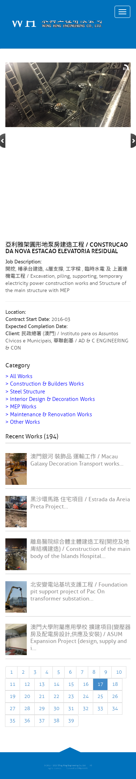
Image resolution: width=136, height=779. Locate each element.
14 (56, 684)
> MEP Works (20, 406)
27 (12, 708)
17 (100, 684)
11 (12, 684)
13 (42, 684)
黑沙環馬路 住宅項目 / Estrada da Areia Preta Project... (80, 503)
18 (115, 684)
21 (42, 696)
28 (27, 708)
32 (86, 708)
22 (56, 696)
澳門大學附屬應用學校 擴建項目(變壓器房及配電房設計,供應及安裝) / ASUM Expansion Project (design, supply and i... (80, 638)
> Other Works (22, 422)
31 (71, 708)
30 (56, 708)
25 (100, 696)
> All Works (18, 376)
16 (86, 684)
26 (115, 696)
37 (42, 721)
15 (71, 684)
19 (12, 696)
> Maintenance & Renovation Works (48, 414)
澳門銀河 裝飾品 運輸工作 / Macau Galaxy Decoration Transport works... (77, 460)
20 (27, 696)
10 (119, 672)
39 (71, 721)
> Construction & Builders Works (44, 384)
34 (115, 708)
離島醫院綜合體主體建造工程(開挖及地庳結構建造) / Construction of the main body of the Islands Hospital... (80, 549)
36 (27, 721)
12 (27, 684)
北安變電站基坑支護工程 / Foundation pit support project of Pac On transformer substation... (78, 592)
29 (42, 708)
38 (56, 721)
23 (71, 696)
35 (12, 721)
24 (86, 696)
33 (100, 708)
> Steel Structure (25, 391)
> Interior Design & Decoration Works (50, 399)
